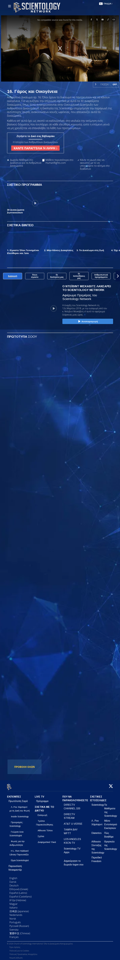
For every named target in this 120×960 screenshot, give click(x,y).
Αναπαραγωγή (87, 322)
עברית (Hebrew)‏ (18, 898)
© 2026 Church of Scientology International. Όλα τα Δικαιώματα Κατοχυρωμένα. (40, 942)
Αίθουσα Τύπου (45, 828)
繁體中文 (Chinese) (20, 931)
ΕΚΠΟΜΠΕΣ (14, 795)
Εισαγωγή (42, 813)
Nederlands (16, 913)
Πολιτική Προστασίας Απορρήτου (23, 952)
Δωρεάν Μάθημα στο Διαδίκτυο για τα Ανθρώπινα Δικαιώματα (25, 162)
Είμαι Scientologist (20, 858)
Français (14, 935)
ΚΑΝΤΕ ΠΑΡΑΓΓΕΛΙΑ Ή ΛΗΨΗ (35, 148)
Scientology (97, 803)
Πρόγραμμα (42, 799)
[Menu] (9, 6)
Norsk (13, 916)
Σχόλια (41, 834)
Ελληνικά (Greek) (19, 887)
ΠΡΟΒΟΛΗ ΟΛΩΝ (24, 767)
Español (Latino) (18, 891)
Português (15, 920)
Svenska (14, 927)
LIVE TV (39, 795)
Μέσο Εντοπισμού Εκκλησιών (110, 823)
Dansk (13, 880)
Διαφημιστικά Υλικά (47, 840)
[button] (118, 276)
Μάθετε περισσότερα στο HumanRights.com (59, 161)
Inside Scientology (20, 814)
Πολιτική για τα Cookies (19, 949)
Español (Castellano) (21, 894)
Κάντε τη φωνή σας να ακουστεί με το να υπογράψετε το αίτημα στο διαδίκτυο (95, 164)
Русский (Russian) (19, 924)
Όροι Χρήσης (15, 945)
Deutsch (14, 883)
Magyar (14, 902)
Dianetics (96, 831)
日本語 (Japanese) (19, 909)
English (13, 876)
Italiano (14, 905)
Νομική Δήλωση (16, 956)
